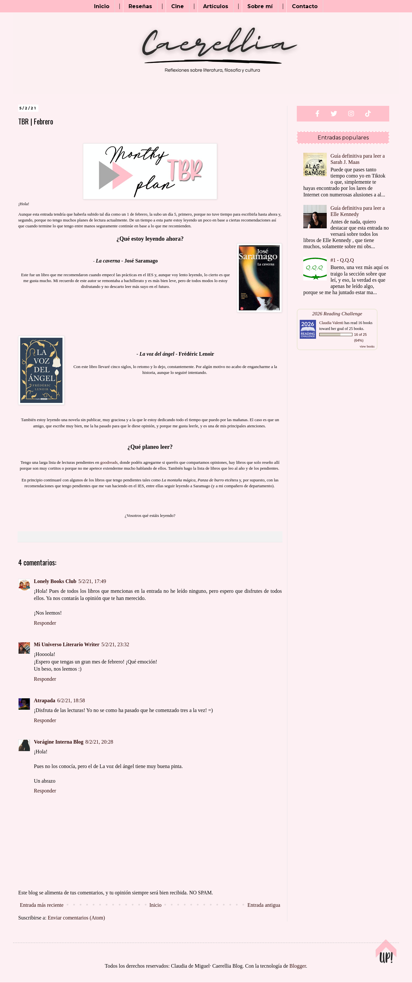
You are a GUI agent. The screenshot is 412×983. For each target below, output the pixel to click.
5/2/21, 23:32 (115, 644)
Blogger (297, 966)
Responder (45, 623)
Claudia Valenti (331, 323)
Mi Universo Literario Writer (67, 644)
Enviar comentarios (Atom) (76, 917)
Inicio (101, 6)
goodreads (108, 462)
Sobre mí (260, 6)
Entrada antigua (263, 905)
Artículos (215, 6)
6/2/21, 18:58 (71, 700)
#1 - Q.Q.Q (342, 260)
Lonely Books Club (55, 581)
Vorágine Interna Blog (58, 742)
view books (367, 346)
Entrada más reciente (41, 905)
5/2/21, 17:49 (92, 581)
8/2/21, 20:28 (99, 742)
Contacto (305, 6)
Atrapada (44, 700)
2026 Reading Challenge (337, 313)
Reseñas (140, 6)
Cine (177, 6)
